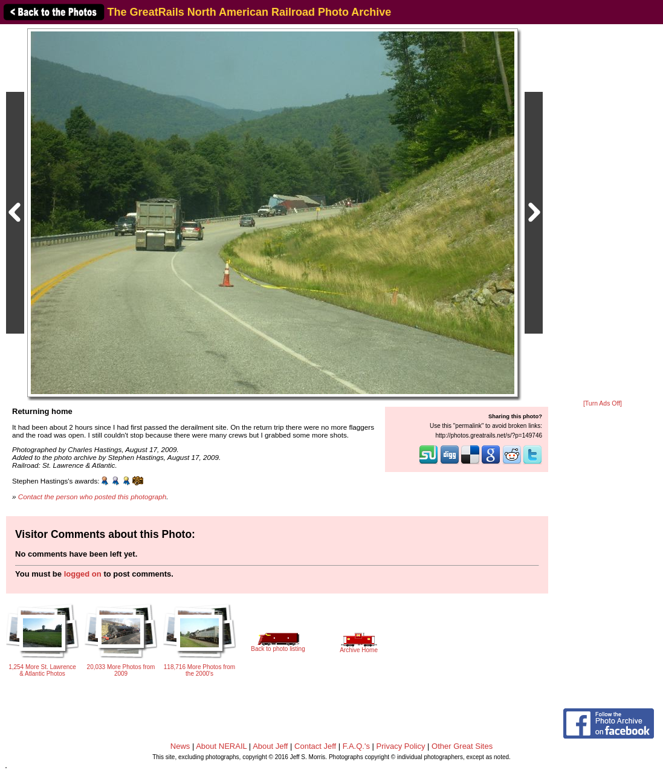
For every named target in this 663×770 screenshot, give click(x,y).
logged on (83, 573)
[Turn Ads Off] (602, 403)
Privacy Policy (401, 746)
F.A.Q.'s (356, 746)
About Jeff (270, 746)
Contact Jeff (315, 746)
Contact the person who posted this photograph (92, 496)
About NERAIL (221, 746)
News (180, 746)
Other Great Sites (462, 746)
